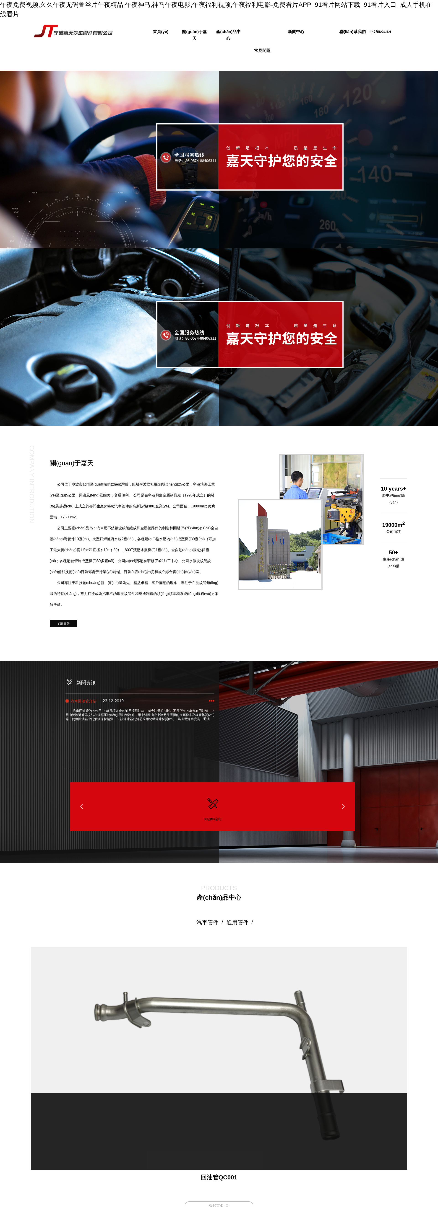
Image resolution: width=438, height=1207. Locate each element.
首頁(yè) (160, 31)
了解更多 (63, 622)
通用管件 (237, 922)
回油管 (219, 1151)
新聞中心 (296, 31)
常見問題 (262, 50)
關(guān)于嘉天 (194, 35)
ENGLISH (384, 32)
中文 (373, 32)
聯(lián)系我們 (352, 31)
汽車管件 (207, 922)
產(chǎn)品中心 (228, 35)
